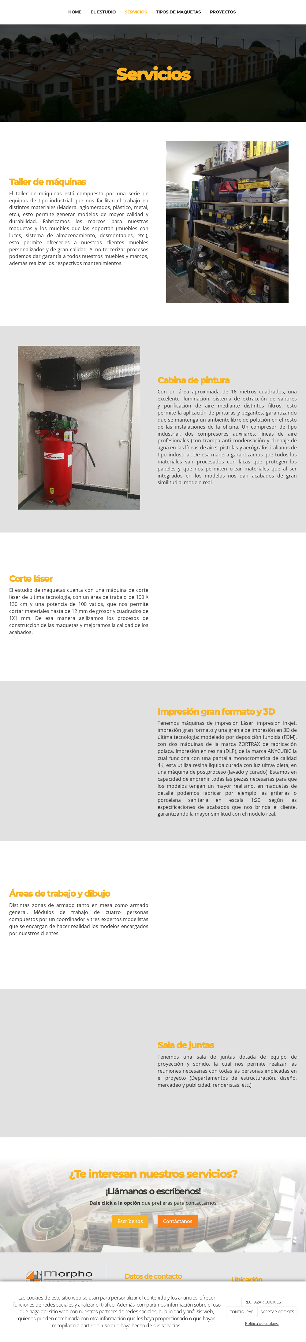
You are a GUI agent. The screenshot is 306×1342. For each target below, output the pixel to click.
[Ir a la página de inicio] (8, 12)
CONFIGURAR (242, 1311)
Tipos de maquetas (178, 12)
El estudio (102, 12)
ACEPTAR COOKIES (277, 1311)
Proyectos (222, 12)
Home (74, 12)
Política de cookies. (262, 1323)
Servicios (136, 12)
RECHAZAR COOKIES (262, 1302)
